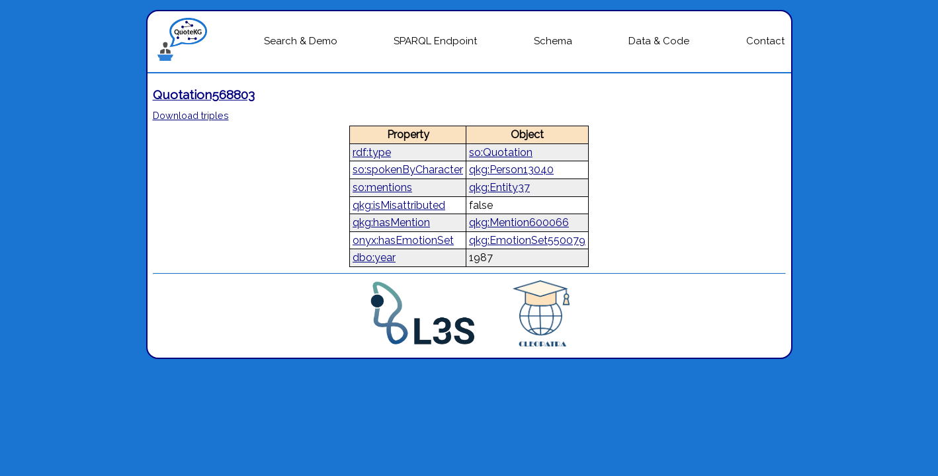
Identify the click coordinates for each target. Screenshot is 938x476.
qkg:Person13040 (511, 169)
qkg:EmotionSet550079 (527, 240)
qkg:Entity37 (499, 187)
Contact (765, 41)
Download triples (191, 115)
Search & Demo (300, 41)
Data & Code (658, 41)
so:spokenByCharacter (408, 169)
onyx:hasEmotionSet (403, 240)
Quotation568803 (204, 94)
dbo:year (374, 257)
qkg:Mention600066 (519, 222)
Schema (553, 41)
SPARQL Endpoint (435, 41)
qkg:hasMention (391, 222)
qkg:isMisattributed (399, 205)
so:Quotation (501, 152)
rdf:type (372, 152)
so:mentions (382, 187)
